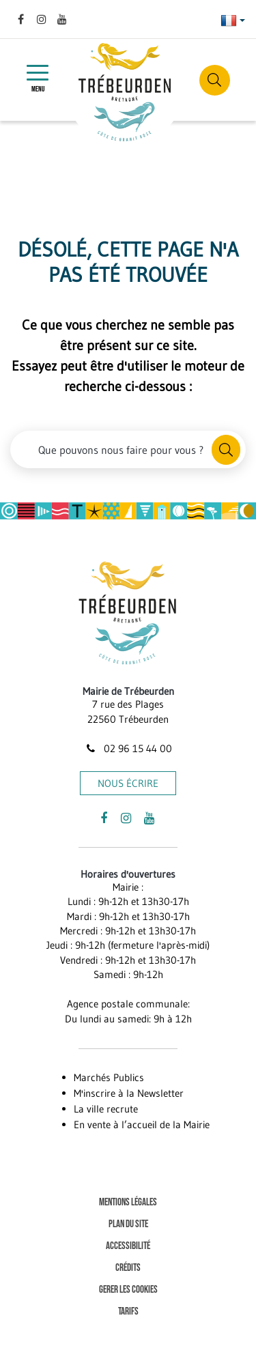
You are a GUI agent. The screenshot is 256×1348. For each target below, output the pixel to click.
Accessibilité (128, 1245)
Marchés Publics (109, 1077)
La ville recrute (106, 1108)
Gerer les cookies (128, 1289)
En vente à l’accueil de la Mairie (142, 1124)
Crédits (128, 1267)
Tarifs (128, 1311)
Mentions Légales (128, 1202)
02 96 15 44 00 (127, 748)
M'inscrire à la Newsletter (129, 1093)
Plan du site (128, 1224)
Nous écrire (128, 783)
